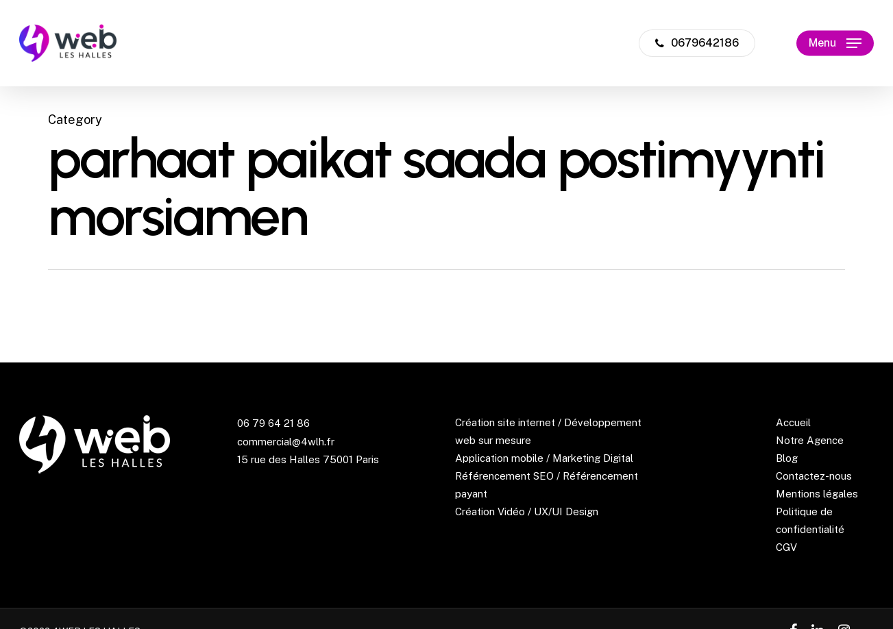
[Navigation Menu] (835, 43)
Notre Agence (810, 440)
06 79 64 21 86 (273, 423)
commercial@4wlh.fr (285, 441)
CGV (786, 547)
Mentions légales (817, 494)
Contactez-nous (814, 476)
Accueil (793, 422)
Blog (787, 458)
